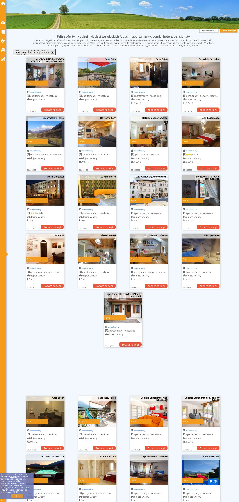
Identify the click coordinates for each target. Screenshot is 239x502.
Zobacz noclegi (52, 109)
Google (13, 476)
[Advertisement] (123, 373)
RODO (15, 492)
